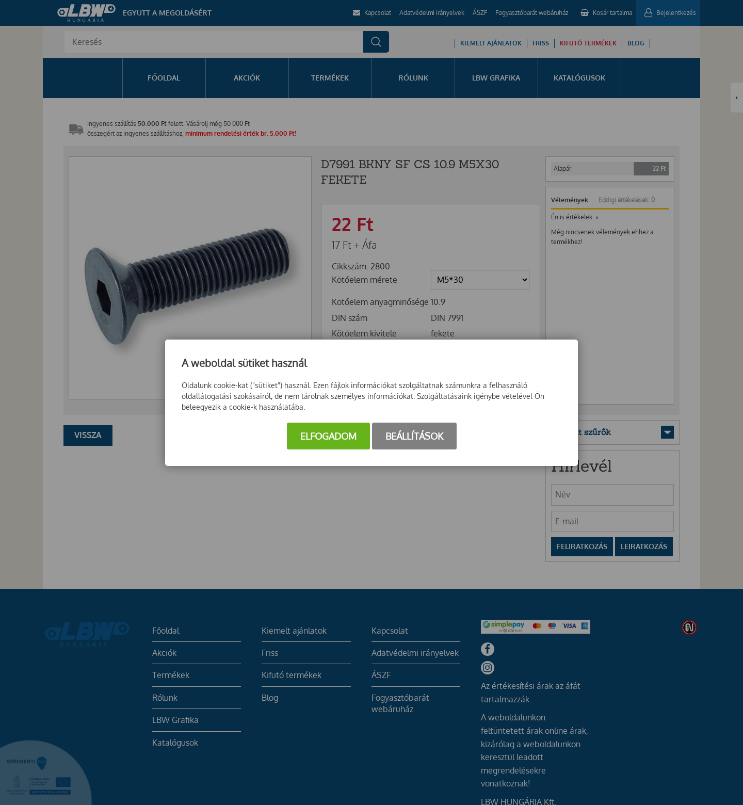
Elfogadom (328, 436)
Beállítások (414, 436)
